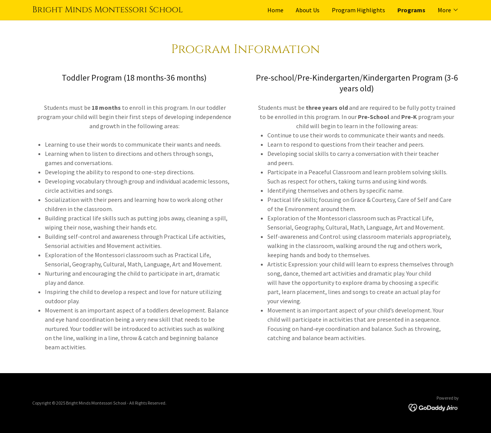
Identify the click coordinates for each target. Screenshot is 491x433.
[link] (139, 10)
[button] (448, 10)
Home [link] (275, 10)
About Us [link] (308, 10)
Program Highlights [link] (358, 10)
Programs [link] (411, 10)
